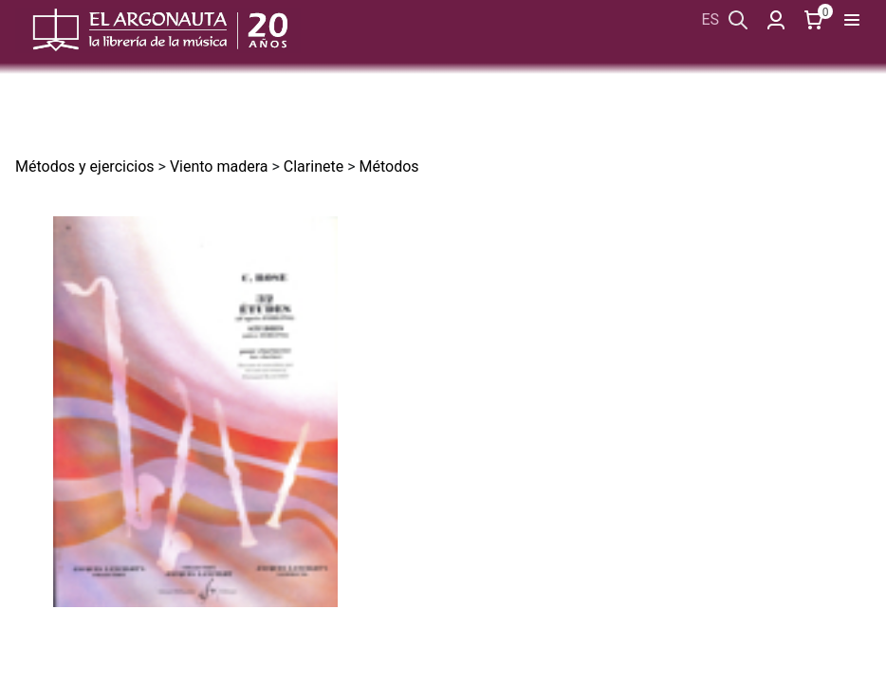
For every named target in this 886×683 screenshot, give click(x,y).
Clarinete (313, 166)
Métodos (388, 166)
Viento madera (219, 166)
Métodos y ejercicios (85, 166)
